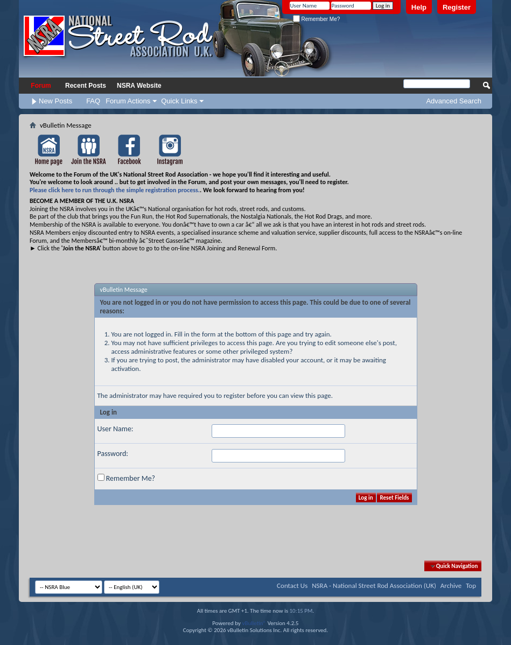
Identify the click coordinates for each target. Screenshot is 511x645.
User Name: (115, 428)
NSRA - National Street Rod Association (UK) (374, 585)
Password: (113, 453)
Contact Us (292, 585)
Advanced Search (453, 101)
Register (457, 7)
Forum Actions (128, 101)
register (234, 395)
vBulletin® (254, 623)
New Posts (55, 101)
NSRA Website (139, 85)
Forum (41, 85)
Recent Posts (85, 85)
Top (471, 585)
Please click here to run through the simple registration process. (115, 190)
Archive (450, 585)
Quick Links (179, 101)
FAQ (93, 101)
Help (418, 7)
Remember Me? (316, 19)
